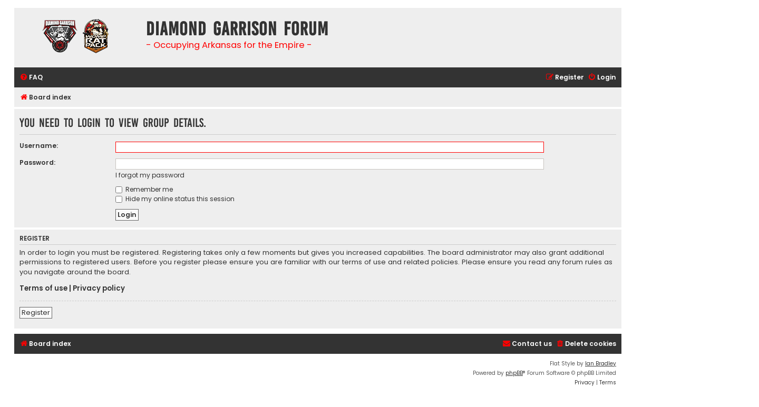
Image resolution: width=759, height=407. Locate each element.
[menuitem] (31, 78)
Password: (37, 162)
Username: (39, 145)
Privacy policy (99, 288)
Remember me (144, 189)
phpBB (514, 373)
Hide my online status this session (175, 198)
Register (36, 312)
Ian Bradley (600, 364)
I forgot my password (149, 175)
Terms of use (43, 288)
